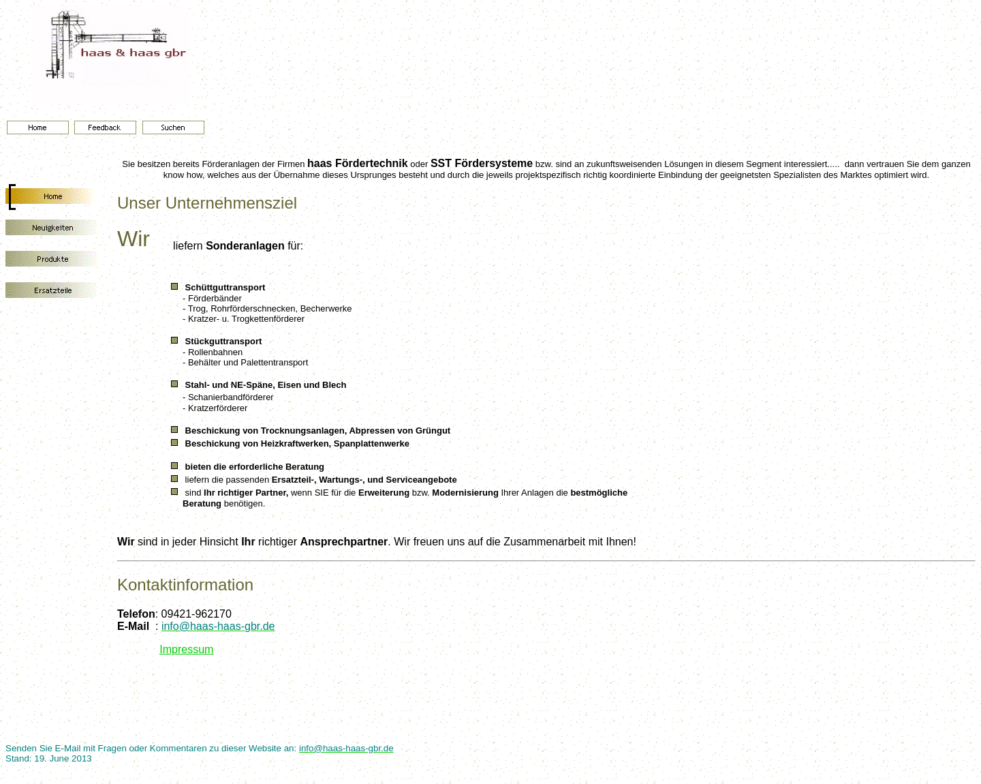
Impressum (186, 649)
